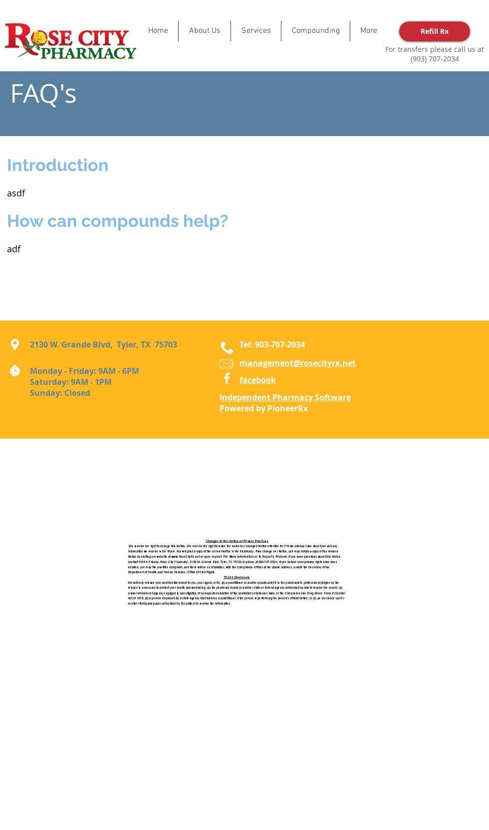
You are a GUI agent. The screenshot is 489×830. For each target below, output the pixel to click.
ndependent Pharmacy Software (286, 397)
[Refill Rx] (434, 31)
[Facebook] (227, 378)
